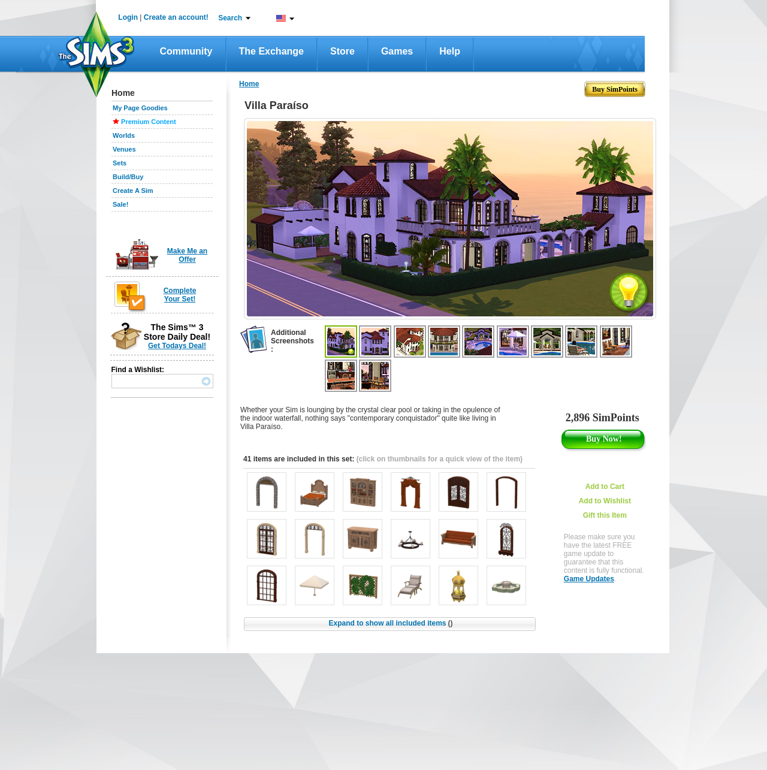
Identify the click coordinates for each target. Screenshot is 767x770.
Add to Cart (604, 486)
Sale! (120, 204)
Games (397, 51)
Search (230, 18)
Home (249, 84)
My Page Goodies (140, 107)
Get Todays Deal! (177, 346)
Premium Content (148, 121)
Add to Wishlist (605, 501)
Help (449, 51)
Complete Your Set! (180, 294)
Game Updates (589, 579)
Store (342, 51)
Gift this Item (605, 515)
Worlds (124, 135)
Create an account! (176, 17)
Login (128, 17)
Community (186, 51)
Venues (124, 149)
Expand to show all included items (390, 623)
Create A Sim (133, 190)
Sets (119, 163)
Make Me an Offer (187, 255)
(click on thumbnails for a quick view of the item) (440, 459)
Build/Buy (128, 176)
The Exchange (271, 51)
